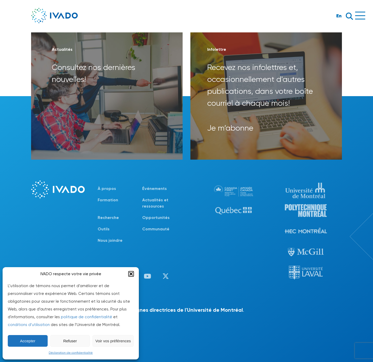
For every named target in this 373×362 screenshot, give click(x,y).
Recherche (108, 217)
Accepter (27, 341)
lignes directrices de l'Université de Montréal (188, 310)
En (339, 16)
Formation (108, 199)
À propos (107, 188)
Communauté (155, 228)
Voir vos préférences (113, 341)
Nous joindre (110, 240)
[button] (131, 273)
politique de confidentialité (86, 317)
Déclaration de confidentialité (71, 352)
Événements (154, 188)
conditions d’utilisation (29, 324)
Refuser (70, 341)
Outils (104, 228)
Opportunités (156, 217)
